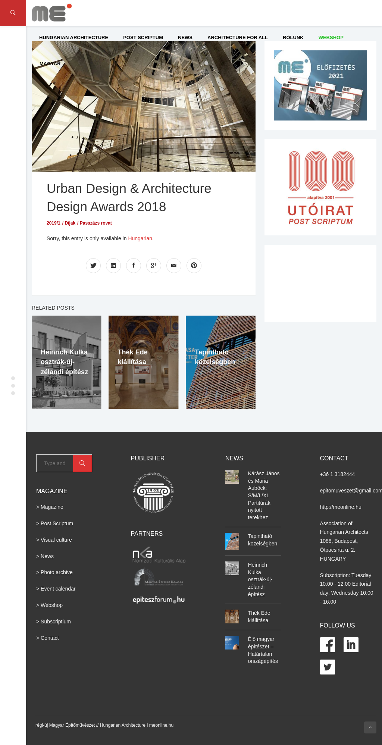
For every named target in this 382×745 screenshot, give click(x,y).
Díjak (70, 223)
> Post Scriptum (54, 523)
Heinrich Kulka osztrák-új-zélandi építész (64, 362)
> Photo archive (54, 572)
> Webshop (49, 605)
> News (45, 556)
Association (333, 523)
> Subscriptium (53, 622)
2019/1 (53, 223)
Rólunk (293, 37)
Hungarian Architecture (73, 37)
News (185, 37)
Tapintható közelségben (263, 540)
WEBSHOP (331, 37)
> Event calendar (55, 589)
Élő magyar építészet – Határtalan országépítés (263, 650)
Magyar (50, 63)
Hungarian (140, 238)
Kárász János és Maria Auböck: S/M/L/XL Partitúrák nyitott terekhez (264, 495)
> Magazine (49, 507)
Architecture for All (237, 37)
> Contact (47, 638)
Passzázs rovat (96, 223)
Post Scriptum (143, 37)
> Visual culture (54, 540)
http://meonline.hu (340, 507)
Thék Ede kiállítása (259, 616)
